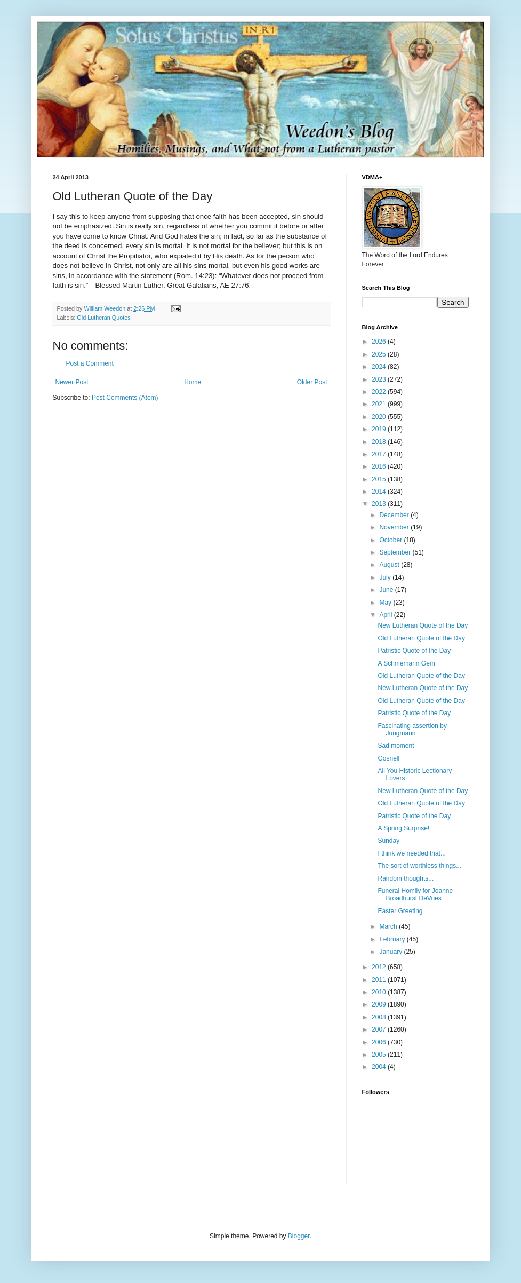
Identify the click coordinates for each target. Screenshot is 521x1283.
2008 (380, 1017)
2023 (380, 379)
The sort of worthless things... (419, 865)
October (391, 540)
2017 (380, 454)
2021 (380, 404)
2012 (380, 967)
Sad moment (396, 745)
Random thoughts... (406, 878)
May (386, 602)
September (395, 552)
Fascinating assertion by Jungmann (412, 729)
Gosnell (388, 758)
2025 (380, 354)
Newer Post (72, 382)
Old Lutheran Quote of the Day (421, 638)
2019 (380, 429)
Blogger (299, 1236)
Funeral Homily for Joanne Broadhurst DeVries (415, 894)
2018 (380, 442)
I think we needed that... (411, 853)
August (390, 564)
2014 (380, 491)
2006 (380, 1042)
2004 (380, 1067)
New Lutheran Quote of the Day (423, 625)
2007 (380, 1029)
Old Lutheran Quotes (103, 317)
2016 (380, 466)
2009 (380, 1004)
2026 (380, 341)
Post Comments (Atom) (125, 397)
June (387, 589)
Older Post (312, 382)
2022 (380, 391)
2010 (380, 992)
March (389, 926)
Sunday (388, 840)
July (385, 577)
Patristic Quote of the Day (414, 650)
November (395, 527)
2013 (380, 504)
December (395, 515)
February (392, 939)
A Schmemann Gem (406, 663)
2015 (380, 479)
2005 (380, 1054)
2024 (380, 366)
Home (192, 382)
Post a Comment (90, 363)
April (386, 615)
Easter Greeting (400, 911)
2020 (380, 417)
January (391, 951)
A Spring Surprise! (403, 828)
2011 (380, 980)
